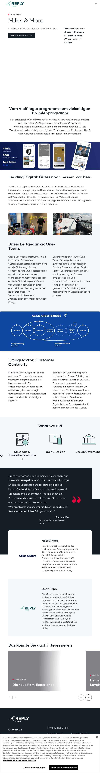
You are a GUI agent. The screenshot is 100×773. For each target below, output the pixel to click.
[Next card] (88, 697)
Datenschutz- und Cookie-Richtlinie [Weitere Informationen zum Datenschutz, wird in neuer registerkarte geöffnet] (19, 761)
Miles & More (50, 540)
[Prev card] (81, 697)
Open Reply (49, 589)
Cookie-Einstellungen (34, 768)
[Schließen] (97, 737)
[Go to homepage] (17, 4)
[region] (50, 753)
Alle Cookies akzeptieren (64, 768)
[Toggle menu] (96, 4)
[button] (21, 35)
